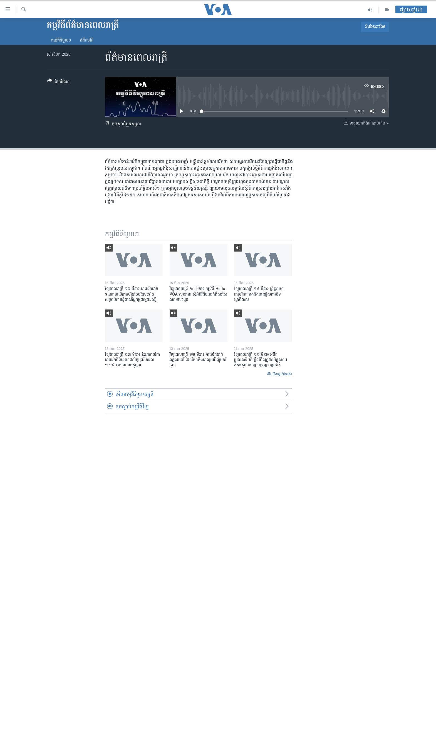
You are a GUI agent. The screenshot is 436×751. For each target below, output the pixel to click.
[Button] (58, 82)
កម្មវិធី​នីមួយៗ (61, 40)
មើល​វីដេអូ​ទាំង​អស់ (279, 374)
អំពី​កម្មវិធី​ (86, 40)
